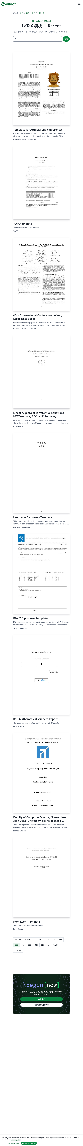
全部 (21, 13)
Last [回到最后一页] (18, 950)
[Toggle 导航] (79, 4)
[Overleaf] (8, 3)
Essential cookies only (11, 1143)
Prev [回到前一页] (27, 939)
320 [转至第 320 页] (47, 939)
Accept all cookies (29, 1143)
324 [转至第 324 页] (23, 945)
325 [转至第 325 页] (29, 945)
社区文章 (41, 13)
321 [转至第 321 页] (53, 939)
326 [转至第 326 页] (36, 945)
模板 (27, 13)
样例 (33, 13)
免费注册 (41, 999)
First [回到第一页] (18, 939)
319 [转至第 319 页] (40, 939)
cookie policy (15, 1140)
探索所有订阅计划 (41, 1005)
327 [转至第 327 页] (42, 945)
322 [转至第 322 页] (60, 939)
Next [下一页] (55, 945)
